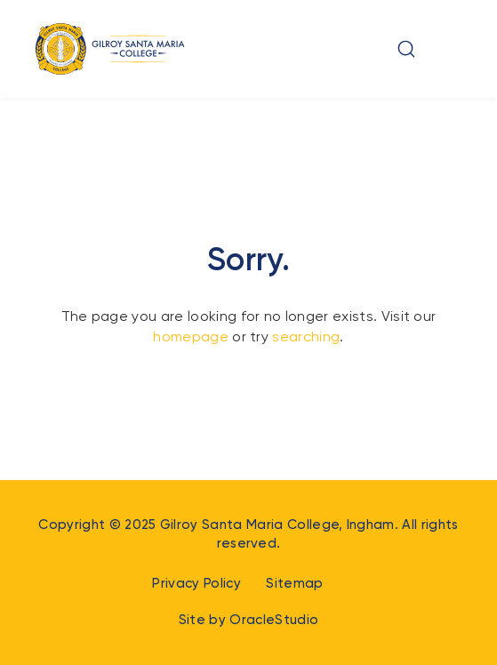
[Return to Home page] (110, 49)
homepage (190, 336)
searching (306, 336)
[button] (406, 49)
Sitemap (294, 583)
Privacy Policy (196, 583)
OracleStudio (273, 620)
